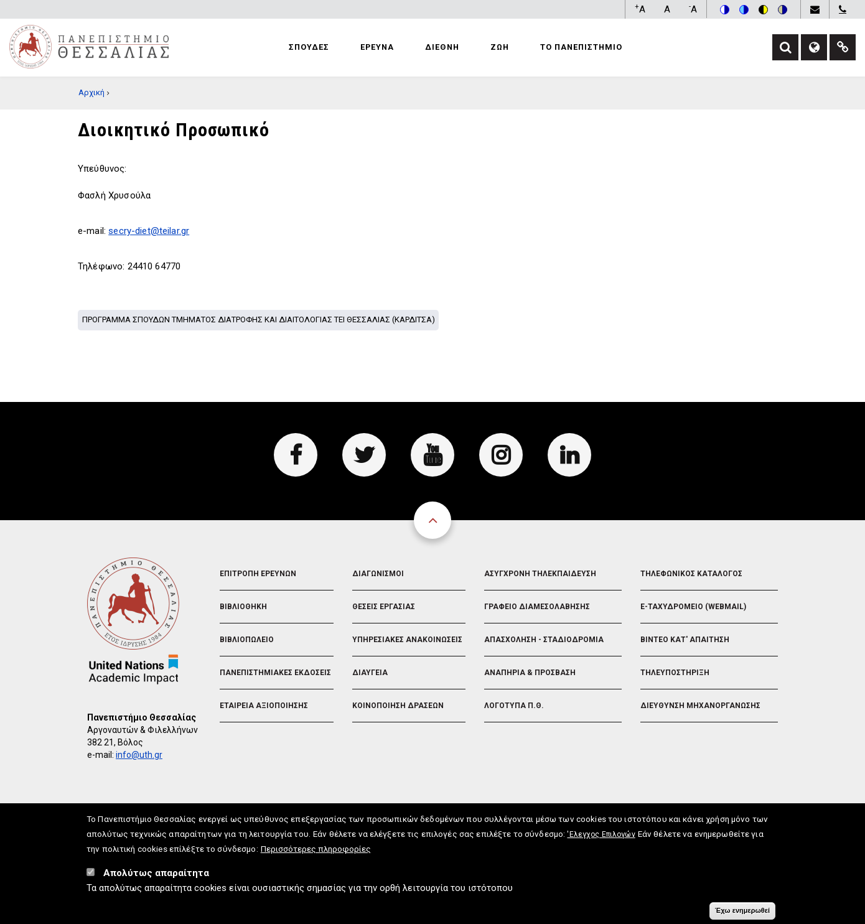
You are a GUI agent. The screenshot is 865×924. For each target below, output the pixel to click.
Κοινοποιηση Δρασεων (398, 705)
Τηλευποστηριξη (674, 672)
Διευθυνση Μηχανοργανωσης (700, 705)
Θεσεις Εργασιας (383, 606)
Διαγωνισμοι (378, 573)
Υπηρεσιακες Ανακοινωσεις (407, 639)
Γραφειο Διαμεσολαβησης (537, 606)
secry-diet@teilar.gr (148, 230)
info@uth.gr (139, 755)
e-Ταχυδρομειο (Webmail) (693, 606)
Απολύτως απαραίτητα (156, 878)
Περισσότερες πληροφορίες (316, 854)
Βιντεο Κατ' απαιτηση (684, 639)
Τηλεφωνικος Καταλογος (691, 573)
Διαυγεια (370, 672)
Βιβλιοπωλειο (247, 639)
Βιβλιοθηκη (243, 606)
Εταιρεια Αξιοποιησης (264, 705)
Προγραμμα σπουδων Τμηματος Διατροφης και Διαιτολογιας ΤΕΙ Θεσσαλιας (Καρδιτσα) (258, 319)
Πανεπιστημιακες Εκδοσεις (275, 672)
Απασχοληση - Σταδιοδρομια (544, 639)
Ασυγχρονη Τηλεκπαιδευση (540, 573)
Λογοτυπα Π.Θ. (514, 705)
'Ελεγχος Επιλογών (601, 840)
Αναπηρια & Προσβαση (530, 672)
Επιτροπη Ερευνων (258, 573)
